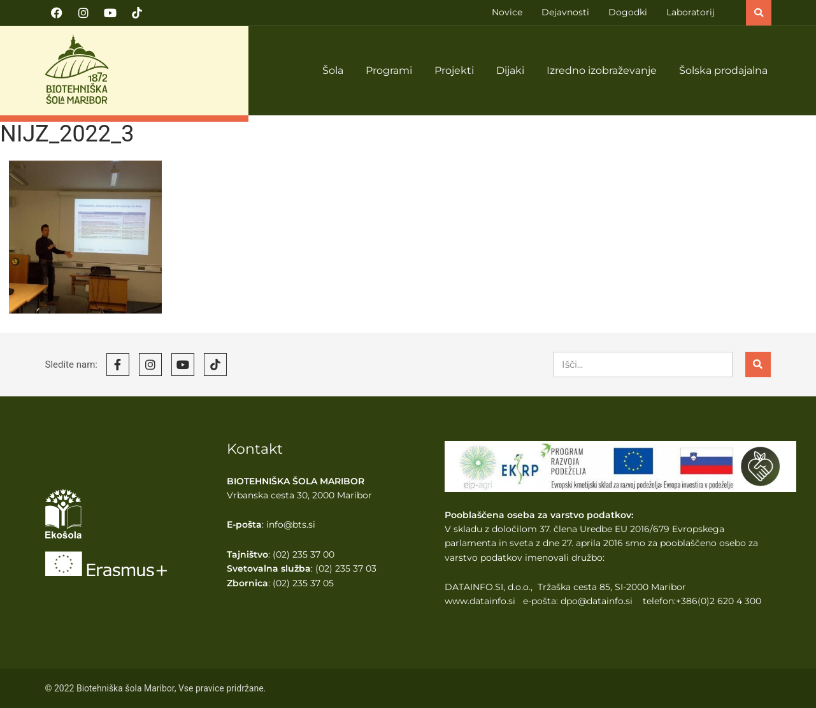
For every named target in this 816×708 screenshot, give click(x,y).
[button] (758, 12)
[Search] (758, 364)
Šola (332, 70)
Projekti (454, 70)
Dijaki (510, 70)
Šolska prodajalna (723, 70)
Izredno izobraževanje (602, 70)
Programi (389, 70)
